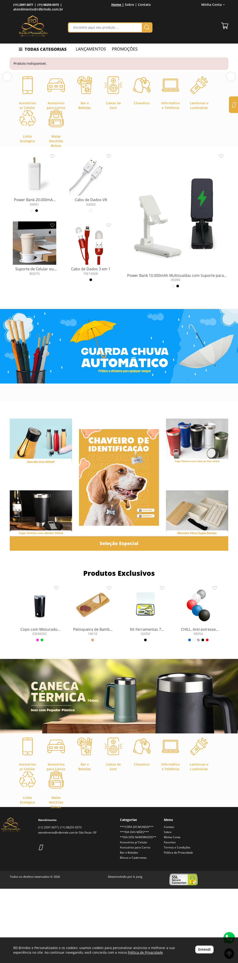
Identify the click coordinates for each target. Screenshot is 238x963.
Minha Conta (213, 4)
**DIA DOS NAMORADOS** (138, 911)
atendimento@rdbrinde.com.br (38, 9)
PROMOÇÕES (125, 49)
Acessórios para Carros (135, 922)
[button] (7, 111)
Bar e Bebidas (129, 927)
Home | (117, 4)
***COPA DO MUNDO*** (137, 901)
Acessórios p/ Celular (133, 917)
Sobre (168, 906)
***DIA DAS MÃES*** (134, 906)
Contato (144, 4)
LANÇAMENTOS (91, 49)
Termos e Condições (177, 922)
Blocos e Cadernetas (133, 932)
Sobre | (131, 4)
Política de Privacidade (178, 927)
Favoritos (170, 917)
